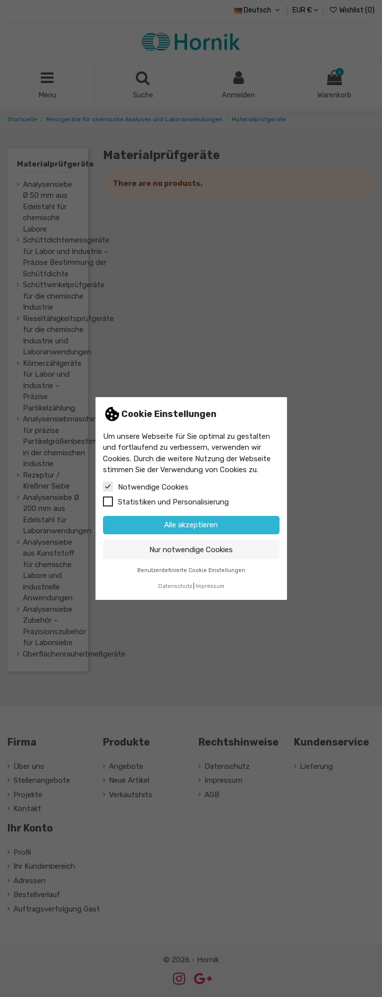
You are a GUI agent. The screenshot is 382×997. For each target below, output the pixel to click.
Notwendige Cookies (146, 487)
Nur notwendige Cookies (191, 549)
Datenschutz (175, 586)
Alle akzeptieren (191, 524)
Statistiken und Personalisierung (166, 501)
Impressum (209, 586)
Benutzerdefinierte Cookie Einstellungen (191, 570)
